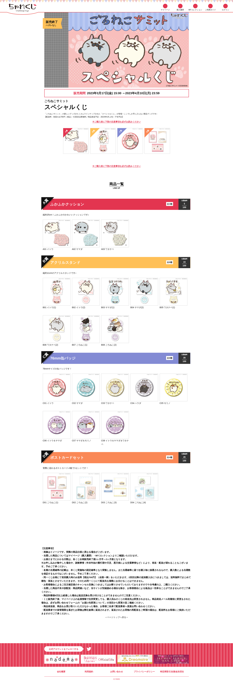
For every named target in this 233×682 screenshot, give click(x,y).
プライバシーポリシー (144, 671)
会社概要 (61, 671)
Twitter (89, 649)
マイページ (165, 10)
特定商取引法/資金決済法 (172, 671)
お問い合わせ (116, 671)
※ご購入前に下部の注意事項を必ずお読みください (116, 121)
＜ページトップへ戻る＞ (116, 617)
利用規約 (89, 671)
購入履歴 (180, 10)
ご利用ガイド (210, 10)
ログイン (225, 10)
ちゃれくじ (22, 8)
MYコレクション (195, 10)
